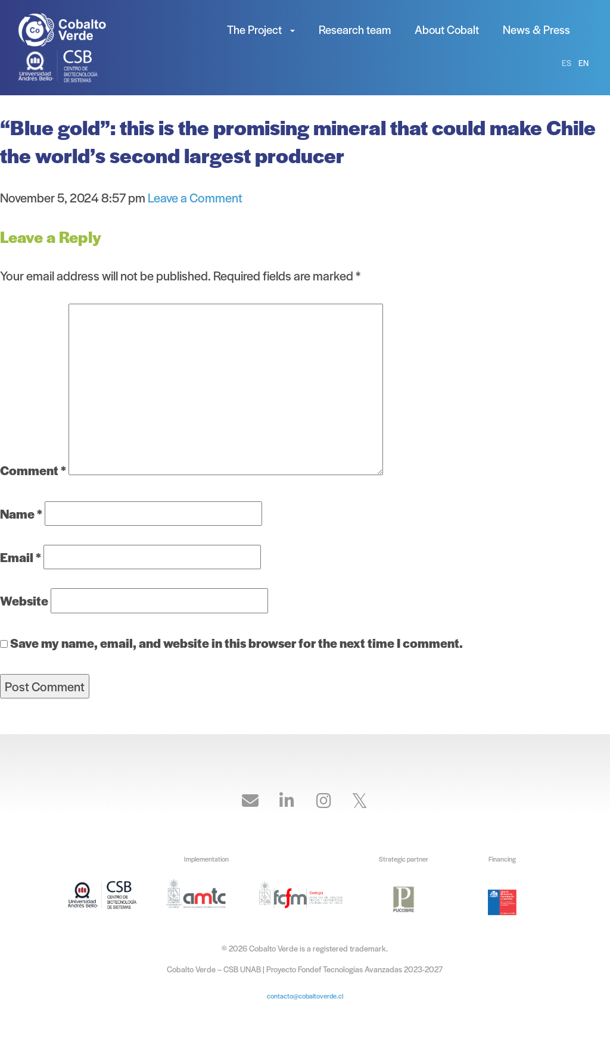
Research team (355, 29)
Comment (33, 470)
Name (21, 513)
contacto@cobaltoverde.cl (305, 995)
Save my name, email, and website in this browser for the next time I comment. (236, 642)
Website (24, 600)
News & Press (536, 29)
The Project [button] (261, 29)
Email (20, 557)
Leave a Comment (195, 197)
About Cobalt (447, 29)
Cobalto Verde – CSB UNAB (71, 30)
